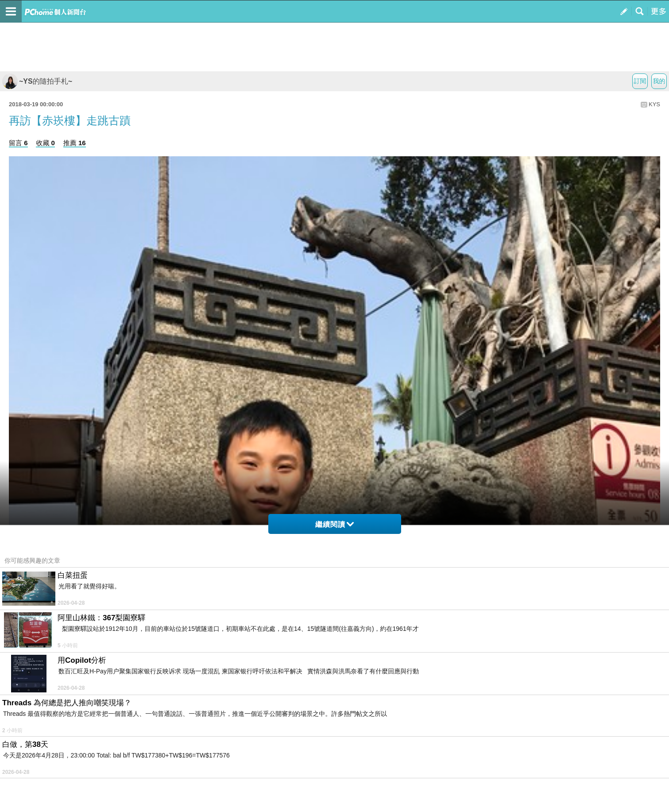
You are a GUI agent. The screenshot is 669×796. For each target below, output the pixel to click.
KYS (654, 104)
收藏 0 (45, 143)
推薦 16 (74, 143)
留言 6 (18, 143)
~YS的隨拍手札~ (37, 81)
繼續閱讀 (334, 524)
